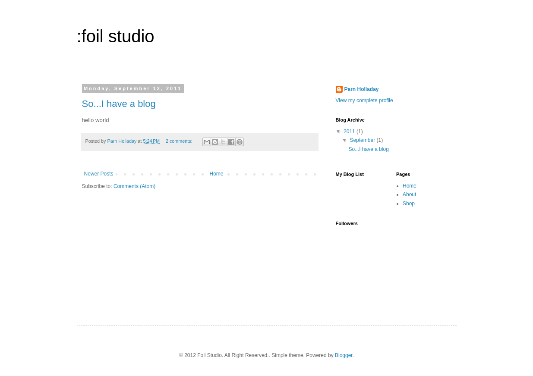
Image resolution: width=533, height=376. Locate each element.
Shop (409, 204)
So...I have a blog (119, 103)
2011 (350, 131)
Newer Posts (99, 174)
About (409, 194)
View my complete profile (364, 100)
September (363, 140)
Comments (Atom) (134, 186)
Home (217, 174)
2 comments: (180, 141)
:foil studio (116, 36)
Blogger (344, 355)
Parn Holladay (361, 89)
